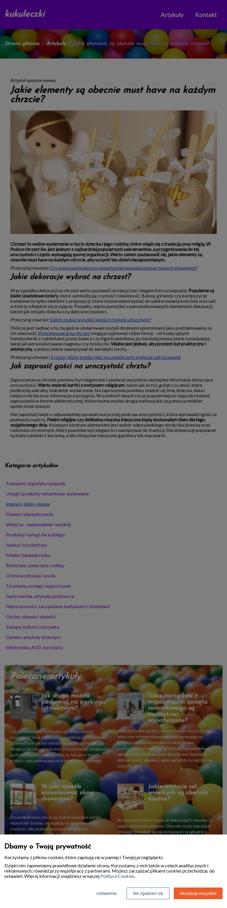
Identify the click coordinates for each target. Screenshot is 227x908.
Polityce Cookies (117, 876)
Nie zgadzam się (148, 893)
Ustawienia (106, 893)
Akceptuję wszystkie (198, 893)
